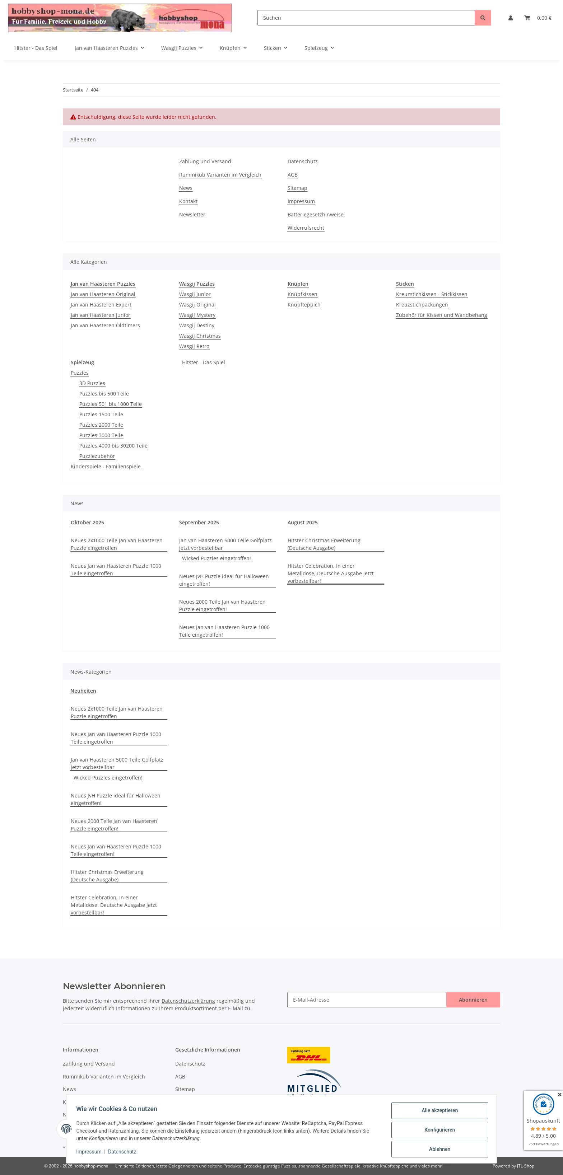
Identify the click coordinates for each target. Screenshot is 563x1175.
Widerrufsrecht (306, 227)
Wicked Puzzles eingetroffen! (216, 558)
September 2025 (199, 522)
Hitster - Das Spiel (203, 362)
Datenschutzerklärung (188, 1000)
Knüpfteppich (304, 304)
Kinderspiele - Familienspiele (106, 466)
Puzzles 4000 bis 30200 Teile (113, 445)
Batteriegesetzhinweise (316, 214)
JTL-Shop (525, 1166)
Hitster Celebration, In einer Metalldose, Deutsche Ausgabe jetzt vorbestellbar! (331, 573)
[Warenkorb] (537, 17)
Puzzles (80, 372)
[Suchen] (366, 17)
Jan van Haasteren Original (103, 294)
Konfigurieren (438, 1131)
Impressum (90, 1153)
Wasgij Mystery (197, 315)
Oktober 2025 (87, 522)
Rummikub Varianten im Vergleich (220, 174)
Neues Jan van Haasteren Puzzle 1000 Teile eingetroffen (116, 569)
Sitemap (297, 187)
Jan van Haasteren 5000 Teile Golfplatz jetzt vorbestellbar (225, 544)
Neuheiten (83, 690)
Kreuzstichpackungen (422, 304)
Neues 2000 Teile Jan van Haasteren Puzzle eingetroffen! (222, 605)
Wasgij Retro (194, 346)
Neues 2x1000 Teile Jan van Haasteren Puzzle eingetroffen (117, 544)
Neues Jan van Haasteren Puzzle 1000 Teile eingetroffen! (224, 631)
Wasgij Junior (195, 294)
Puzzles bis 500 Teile (104, 393)
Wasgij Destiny (196, 325)
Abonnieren (473, 999)
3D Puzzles (92, 383)
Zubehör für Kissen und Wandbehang (441, 315)
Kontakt (188, 201)
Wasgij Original (197, 304)
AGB (293, 174)
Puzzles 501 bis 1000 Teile (110, 404)
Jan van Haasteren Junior (100, 315)
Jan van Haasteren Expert (101, 304)
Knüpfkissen (302, 294)
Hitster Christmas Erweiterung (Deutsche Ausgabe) (324, 544)
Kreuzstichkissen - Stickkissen (431, 294)
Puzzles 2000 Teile (101, 424)
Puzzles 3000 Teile (101, 435)
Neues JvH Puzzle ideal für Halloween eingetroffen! (224, 580)
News (185, 187)
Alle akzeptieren (438, 1112)
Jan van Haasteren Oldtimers (105, 325)
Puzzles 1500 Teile (101, 414)
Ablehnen (437, 1149)
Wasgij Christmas (200, 335)
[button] (510, 17)
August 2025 (303, 522)
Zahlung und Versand (205, 161)
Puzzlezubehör (97, 456)
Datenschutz (124, 1153)
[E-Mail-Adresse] (367, 999)
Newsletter (192, 214)
